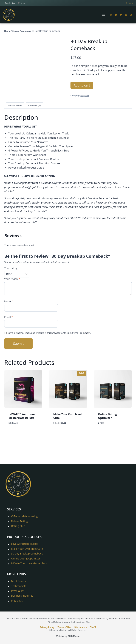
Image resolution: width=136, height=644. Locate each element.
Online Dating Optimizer (107, 417)
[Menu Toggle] (103, 15)
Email (8, 318)
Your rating (12, 269)
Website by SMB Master (68, 636)
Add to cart (82, 85)
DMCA (95, 627)
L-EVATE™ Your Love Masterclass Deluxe (21, 417)
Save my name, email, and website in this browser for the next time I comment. (55, 334)
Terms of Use (63, 627)
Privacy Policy (45, 627)
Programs (85, 96)
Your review (12, 280)
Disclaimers (81, 627)
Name (9, 302)
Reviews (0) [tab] (36, 106)
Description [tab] (15, 106)
